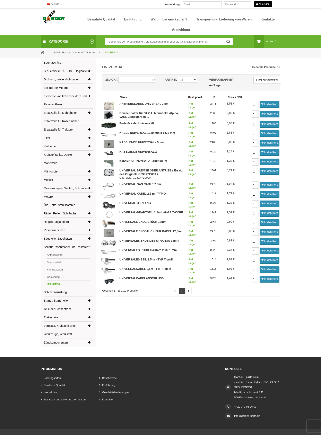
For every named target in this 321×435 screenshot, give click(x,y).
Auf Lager (215, 85)
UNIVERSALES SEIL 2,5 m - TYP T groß (146, 259)
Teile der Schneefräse (57, 309)
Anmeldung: (173, 4)
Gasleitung (53, 276)
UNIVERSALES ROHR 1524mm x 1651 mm (148, 250)
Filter (47, 138)
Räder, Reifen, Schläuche (60, 213)
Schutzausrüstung (55, 292)
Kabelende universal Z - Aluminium (143, 161)
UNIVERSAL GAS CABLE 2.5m (140, 184)
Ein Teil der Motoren (56, 87)
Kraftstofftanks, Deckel (58, 154)
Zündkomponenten (56, 342)
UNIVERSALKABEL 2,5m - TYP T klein (145, 268)
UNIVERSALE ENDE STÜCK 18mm (142, 221)
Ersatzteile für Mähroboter (60, 112)
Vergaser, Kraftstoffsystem (60, 325)
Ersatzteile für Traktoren (59, 129)
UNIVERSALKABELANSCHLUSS (141, 278)
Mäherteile (50, 163)
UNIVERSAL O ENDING (135, 203)
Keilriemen (50, 146)
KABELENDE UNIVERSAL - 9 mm (142, 142)
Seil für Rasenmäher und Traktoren (66, 247)
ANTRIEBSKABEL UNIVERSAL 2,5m (143, 103)
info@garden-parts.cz (247, 415)
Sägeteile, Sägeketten (58, 238)
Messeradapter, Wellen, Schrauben (66, 188)
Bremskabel (54, 262)
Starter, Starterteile (56, 300)
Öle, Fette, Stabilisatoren (59, 205)
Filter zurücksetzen (267, 79)
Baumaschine (52, 62)
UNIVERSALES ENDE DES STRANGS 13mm (149, 240)
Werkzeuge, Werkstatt (58, 334)
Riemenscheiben (54, 230)
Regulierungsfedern (56, 221)
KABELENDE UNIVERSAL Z (138, 151)
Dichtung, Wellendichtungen (61, 79)
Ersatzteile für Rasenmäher (61, 121)
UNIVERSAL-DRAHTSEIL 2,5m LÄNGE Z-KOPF (151, 212)
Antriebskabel (55, 254)
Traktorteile (51, 317)
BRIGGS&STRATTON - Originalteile (67, 71)
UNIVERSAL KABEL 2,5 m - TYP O (142, 193)
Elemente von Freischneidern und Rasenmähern (65, 100)
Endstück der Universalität (137, 123)
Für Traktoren (55, 269)
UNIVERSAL (54, 284)
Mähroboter (51, 171)
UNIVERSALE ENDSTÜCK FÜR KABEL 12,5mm (151, 231)
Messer (48, 179)
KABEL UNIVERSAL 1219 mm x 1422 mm (147, 132)
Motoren (49, 196)
